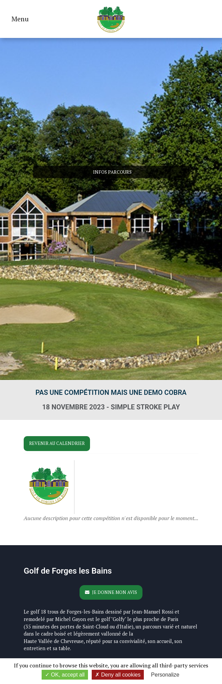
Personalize (165, 675)
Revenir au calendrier (57, 443)
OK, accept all (65, 675)
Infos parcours (112, 172)
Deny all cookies (117, 675)
